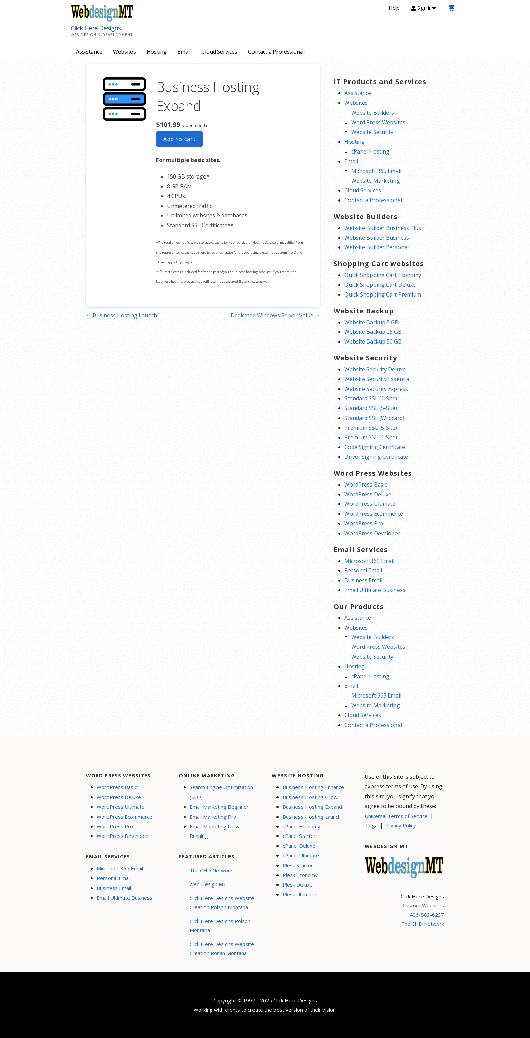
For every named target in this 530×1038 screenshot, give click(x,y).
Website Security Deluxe (375, 369)
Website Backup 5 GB (371, 322)
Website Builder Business (376, 237)
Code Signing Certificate (374, 447)
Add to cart (179, 139)
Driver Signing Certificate (376, 457)
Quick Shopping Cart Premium (382, 294)
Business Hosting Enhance (313, 787)
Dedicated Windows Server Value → (275, 315)
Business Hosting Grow (310, 797)
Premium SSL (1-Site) (370, 437)
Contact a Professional (276, 51)
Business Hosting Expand (312, 806)
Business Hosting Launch (312, 816)
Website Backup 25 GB (373, 331)
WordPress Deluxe (367, 494)
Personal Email (363, 570)
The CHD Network (211, 870)
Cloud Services (219, 51)
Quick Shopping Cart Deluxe (380, 284)
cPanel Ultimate (301, 855)
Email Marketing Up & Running (215, 831)
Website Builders (372, 112)
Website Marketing (375, 180)
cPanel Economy (301, 826)
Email (184, 51)
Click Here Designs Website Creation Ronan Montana (222, 949)
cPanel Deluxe (299, 845)
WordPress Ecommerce (373, 513)
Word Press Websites (378, 122)
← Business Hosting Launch (121, 315)
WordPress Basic (365, 484)
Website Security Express (376, 389)
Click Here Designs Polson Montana (220, 926)
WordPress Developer (372, 533)
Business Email (363, 580)
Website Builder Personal (376, 247)
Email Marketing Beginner (219, 806)
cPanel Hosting (370, 151)
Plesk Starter (298, 865)
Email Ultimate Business (374, 590)
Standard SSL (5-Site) (370, 408)
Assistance (89, 51)
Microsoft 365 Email (376, 171)
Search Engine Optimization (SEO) (221, 792)
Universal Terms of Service (396, 815)
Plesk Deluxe (298, 884)
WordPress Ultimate (369, 504)
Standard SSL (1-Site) (370, 398)
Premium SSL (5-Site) (370, 427)
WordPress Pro (363, 523)
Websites (124, 51)
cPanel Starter (299, 835)
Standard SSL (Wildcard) (374, 418)
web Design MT (208, 884)
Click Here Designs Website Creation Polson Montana (222, 903)
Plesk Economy (300, 875)
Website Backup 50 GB (373, 341)
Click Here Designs (96, 28)
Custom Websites (423, 905)
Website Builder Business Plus (382, 228)
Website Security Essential (377, 379)
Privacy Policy (400, 825)
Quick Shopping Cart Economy (382, 275)
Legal (372, 825)
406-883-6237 (427, 914)
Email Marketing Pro (213, 816)
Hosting (157, 51)
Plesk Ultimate (299, 894)
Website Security (372, 132)
